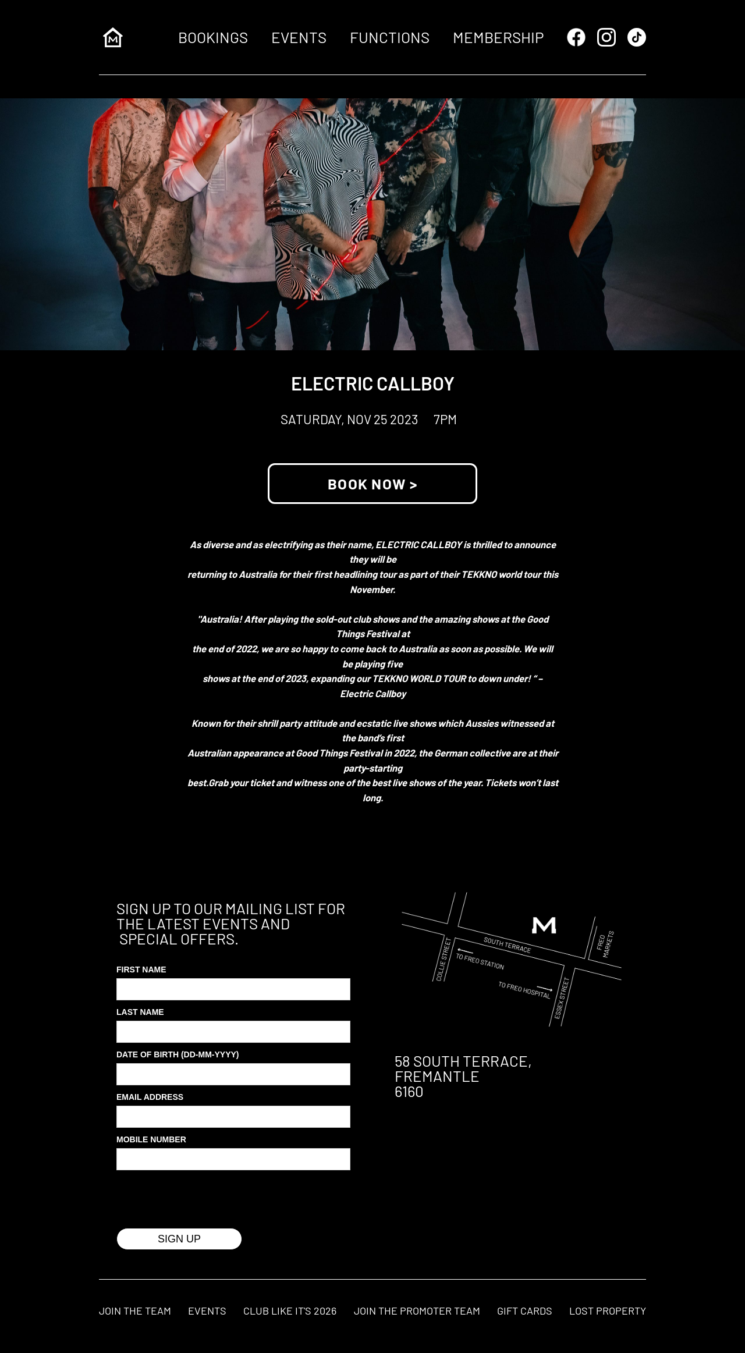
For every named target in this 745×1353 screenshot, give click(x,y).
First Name (141, 969)
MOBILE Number (151, 1139)
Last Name (140, 1012)
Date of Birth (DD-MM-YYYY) (177, 1054)
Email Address (149, 1097)
